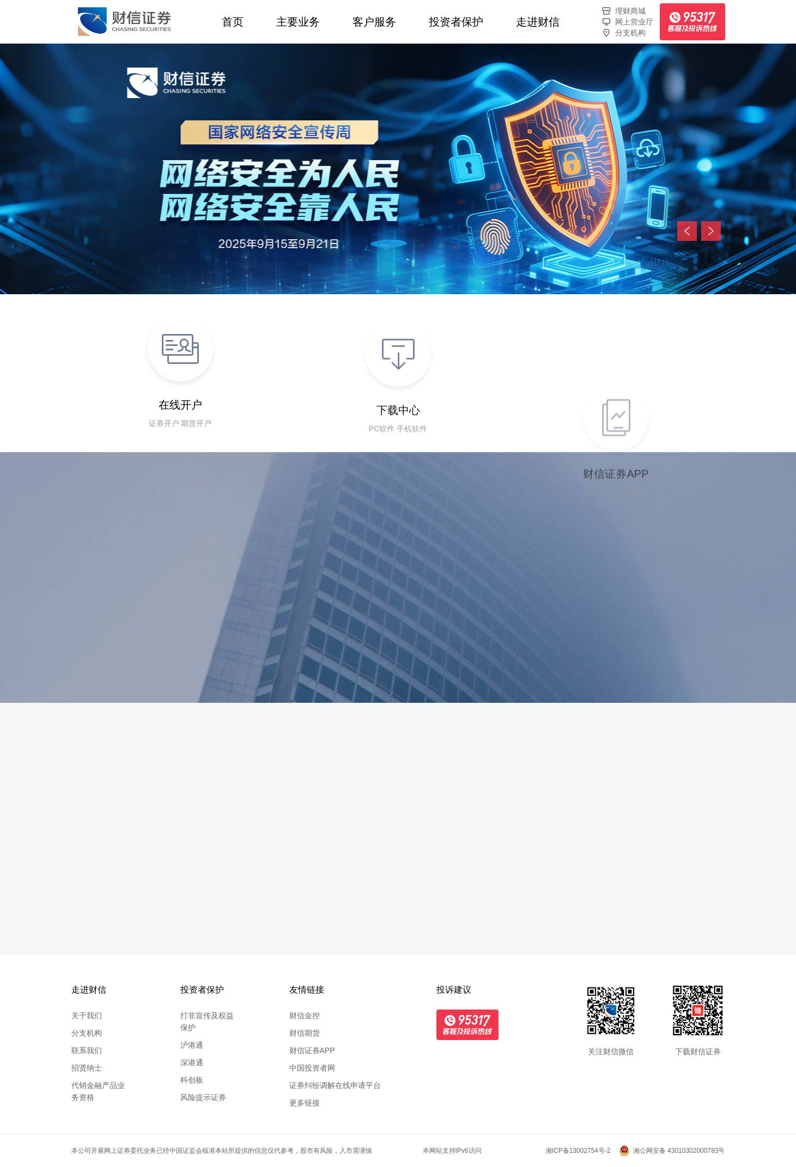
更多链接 (304, 1102)
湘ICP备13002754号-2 (578, 1150)
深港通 (191, 1062)
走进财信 (538, 22)
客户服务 (374, 22)
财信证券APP (312, 1050)
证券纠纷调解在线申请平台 (335, 1085)
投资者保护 (456, 22)
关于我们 (86, 1015)
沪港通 (191, 1045)
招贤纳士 (86, 1067)
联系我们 (86, 1050)
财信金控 (304, 1015)
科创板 (191, 1079)
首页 (233, 22)
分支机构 (623, 32)
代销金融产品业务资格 (98, 1091)
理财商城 (623, 10)
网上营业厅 (627, 21)
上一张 (687, 231)
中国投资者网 (312, 1067)
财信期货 (304, 1033)
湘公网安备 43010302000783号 (679, 1150)
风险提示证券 (203, 1097)
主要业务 (298, 22)
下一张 (711, 231)
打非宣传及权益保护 (207, 1021)
